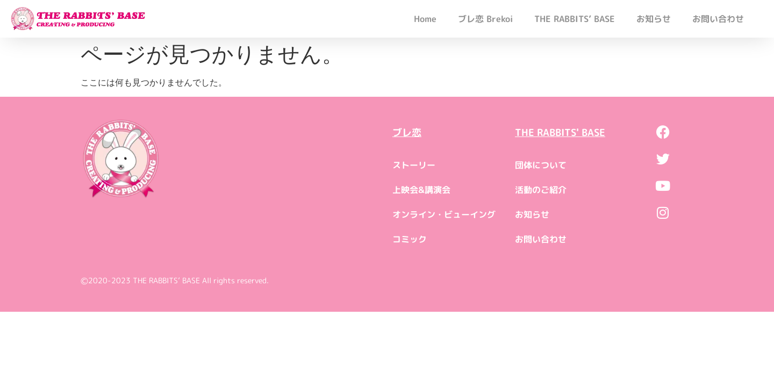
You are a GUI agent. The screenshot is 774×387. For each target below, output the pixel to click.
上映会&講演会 (421, 190)
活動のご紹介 (541, 190)
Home (425, 19)
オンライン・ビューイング (444, 214)
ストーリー (413, 165)
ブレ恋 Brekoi (485, 19)
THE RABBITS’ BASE (574, 19)
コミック (409, 239)
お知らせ (653, 19)
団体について (541, 165)
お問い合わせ (718, 19)
